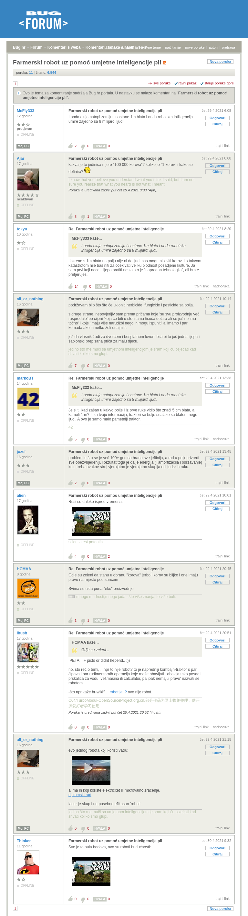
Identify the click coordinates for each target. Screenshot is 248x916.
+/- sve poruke (159, 83)
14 (76, 286)
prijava (110, 47)
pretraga (228, 47)
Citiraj (217, 124)
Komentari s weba (64, 47)
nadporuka (221, 286)
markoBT (26, 378)
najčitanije (173, 47)
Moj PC (23, 146)
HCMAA (24, 569)
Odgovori (217, 118)
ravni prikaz (188, 83)
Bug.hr (19, 47)
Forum (36, 47)
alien (22, 495)
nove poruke (195, 47)
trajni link (223, 146)
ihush (22, 633)
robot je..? (118, 692)
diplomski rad (79, 795)
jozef (22, 451)
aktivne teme (151, 47)
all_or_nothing (31, 299)
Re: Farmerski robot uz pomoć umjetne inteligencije (116, 229)
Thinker (24, 841)
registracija (128, 47)
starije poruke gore (219, 83)
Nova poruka (220, 61)
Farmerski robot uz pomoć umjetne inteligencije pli (115, 111)
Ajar (21, 158)
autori (213, 47)
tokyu (22, 229)
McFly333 (26, 111)
